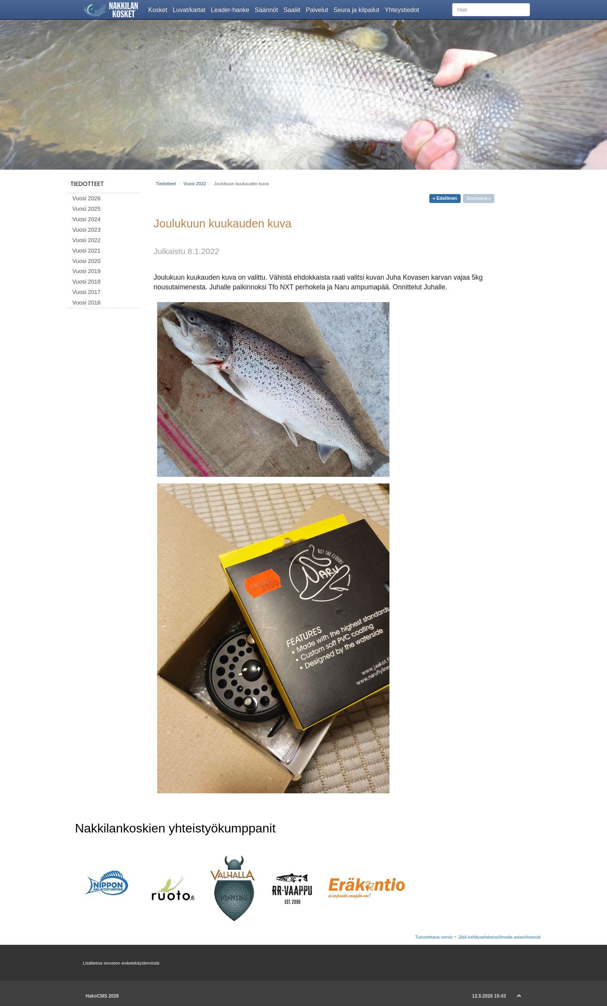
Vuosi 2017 (86, 292)
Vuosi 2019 (86, 271)
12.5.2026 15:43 (489, 996)
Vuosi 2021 (86, 251)
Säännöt (268, 9)
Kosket (159, 9)
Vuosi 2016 (86, 302)
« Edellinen (445, 198)
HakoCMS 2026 (102, 996)
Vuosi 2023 (86, 230)
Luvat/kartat (190, 9)
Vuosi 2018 (86, 282)
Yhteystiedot (403, 9)
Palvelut (318, 9)
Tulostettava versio (434, 936)
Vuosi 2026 (86, 198)
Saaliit (293, 9)
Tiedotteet (87, 183)
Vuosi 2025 (86, 209)
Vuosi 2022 (86, 240)
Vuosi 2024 (86, 219)
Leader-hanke (231, 9)
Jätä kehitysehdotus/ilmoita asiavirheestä (499, 936)
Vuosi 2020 (86, 261)
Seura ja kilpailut (357, 9)
